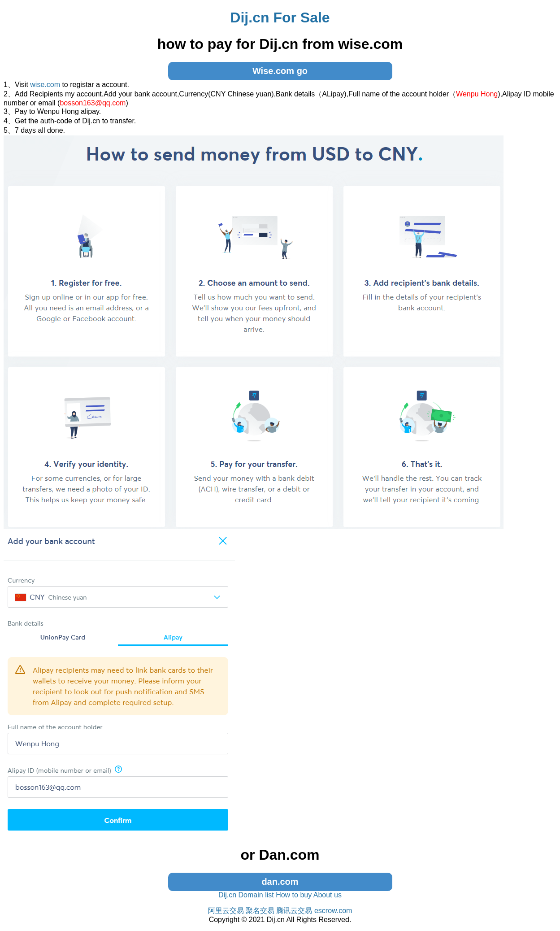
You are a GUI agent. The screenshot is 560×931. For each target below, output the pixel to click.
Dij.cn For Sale (280, 17)
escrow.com (333, 910)
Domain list (256, 895)
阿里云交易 (226, 910)
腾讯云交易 (294, 910)
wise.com (45, 84)
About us (327, 895)
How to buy (294, 895)
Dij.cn (227, 895)
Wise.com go (280, 71)
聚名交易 (260, 910)
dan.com (279, 882)
